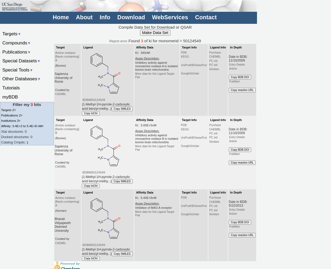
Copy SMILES (122, 108)
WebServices (170, 17)
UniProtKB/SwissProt (194, 65)
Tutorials (11, 87)
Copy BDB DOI (240, 77)
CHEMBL (215, 56)
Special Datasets (21, 60)
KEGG (185, 56)
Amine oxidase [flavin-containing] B (67, 129)
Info (105, 17)
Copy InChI (91, 113)
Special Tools (17, 70)
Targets (11, 33)
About (84, 17)
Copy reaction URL (242, 90)
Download (131, 17)
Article (233, 68)
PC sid (213, 64)
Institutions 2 (10, 120)
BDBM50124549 (94, 99)
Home (61, 17)
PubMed (234, 81)
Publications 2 (11, 115)
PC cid (213, 60)
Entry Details (237, 64)
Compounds (16, 43)
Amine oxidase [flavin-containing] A (67, 56)
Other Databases (21, 78)
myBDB (10, 97)
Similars (214, 69)
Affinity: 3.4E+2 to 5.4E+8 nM (22, 126)
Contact (206, 17)
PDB (183, 52)
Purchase (215, 52)
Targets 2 (8, 110)
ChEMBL (60, 94)
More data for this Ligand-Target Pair (154, 75)
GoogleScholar (190, 73)
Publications (16, 52)
